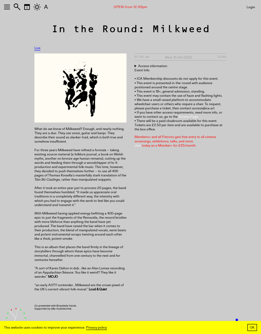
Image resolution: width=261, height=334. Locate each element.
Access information (152, 66)
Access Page (188, 117)
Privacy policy (96, 327)
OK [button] (252, 327)
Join (138, 145)
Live (37, 48)
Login (251, 7)
